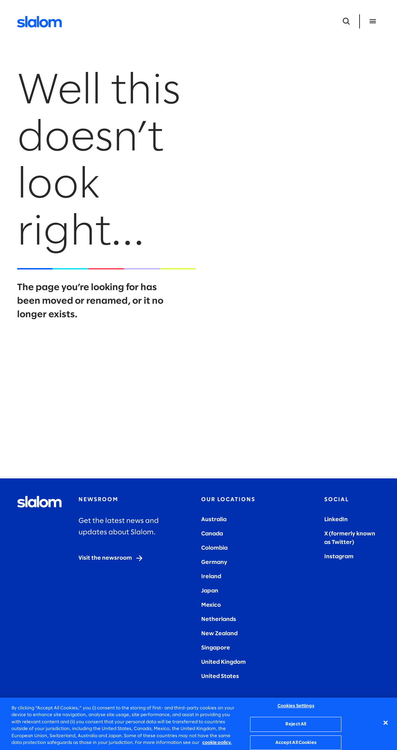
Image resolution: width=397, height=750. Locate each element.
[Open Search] (346, 21)
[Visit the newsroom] (110, 558)
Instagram (338, 556)
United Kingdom (223, 662)
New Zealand (219, 633)
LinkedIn (336, 519)
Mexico (211, 605)
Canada (212, 533)
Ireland (211, 576)
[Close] (385, 723)
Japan (209, 591)
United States (220, 676)
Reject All (295, 724)
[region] (198, 724)
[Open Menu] (373, 21)
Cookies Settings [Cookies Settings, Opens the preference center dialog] (296, 706)
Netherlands (218, 619)
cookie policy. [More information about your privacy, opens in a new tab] (216, 742)
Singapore (215, 648)
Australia (214, 519)
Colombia (214, 548)
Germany (214, 562)
